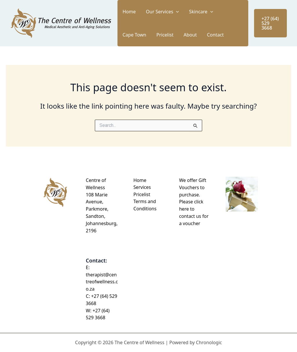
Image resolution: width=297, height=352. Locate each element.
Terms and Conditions (144, 205)
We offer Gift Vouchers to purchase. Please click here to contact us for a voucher (194, 202)
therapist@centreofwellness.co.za (101, 281)
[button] (165, 11)
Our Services (151, 11)
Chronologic (209, 342)
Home (125, 11)
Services (141, 187)
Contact (163, 35)
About (145, 35)
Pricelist (127, 35)
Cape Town (210, 11)
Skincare (183, 11)
